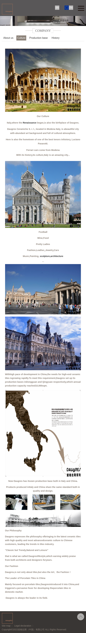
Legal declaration (22, 625)
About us (8, 38)
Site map (6, 625)
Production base (38, 38)
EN (57, 7)
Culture (21, 38)
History (56, 38)
